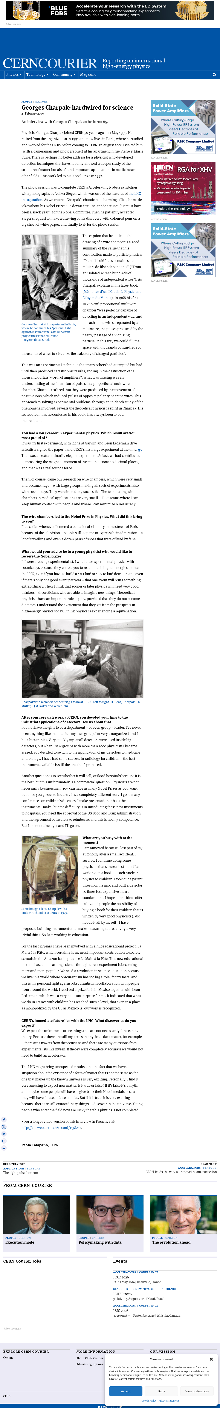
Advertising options (89, 1361)
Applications (14, 1166)
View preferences (197, 1391)
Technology (36, 85)
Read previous (14, 1161)
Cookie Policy (149, 1400)
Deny (161, 1391)
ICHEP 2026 (122, 1291)
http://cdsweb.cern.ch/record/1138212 (51, 1124)
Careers (98, 1235)
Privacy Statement (169, 1400)
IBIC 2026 (120, 1307)
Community (63, 85)
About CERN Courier (89, 1355)
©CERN (8, 1355)
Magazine (88, 85)
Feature (41, 99)
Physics (12, 85)
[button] (211, 1359)
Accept (126, 1391)
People (26, 99)
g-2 (139, 446)
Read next (209, 1161)
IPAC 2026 (121, 1274)
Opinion (24, 1235)
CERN (7, 1393)
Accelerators (189, 1165)
